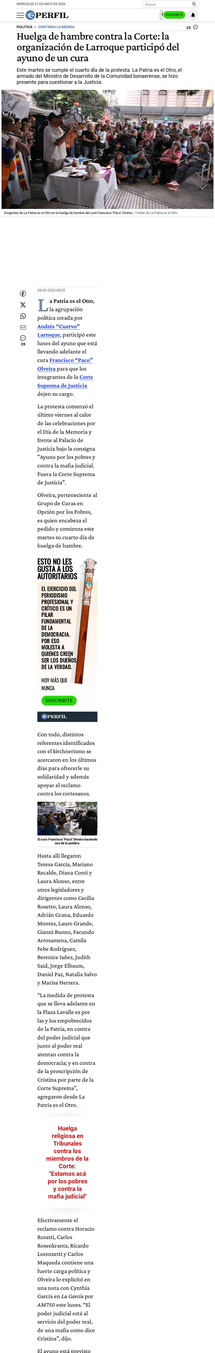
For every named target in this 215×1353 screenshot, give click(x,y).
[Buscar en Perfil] (194, 4)
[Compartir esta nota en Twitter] (23, 307)
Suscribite (172, 15)
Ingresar (148, 15)
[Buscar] (169, 4)
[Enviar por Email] (23, 337)
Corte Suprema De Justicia (154, 1257)
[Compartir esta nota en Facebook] (23, 292)
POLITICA (24, 27)
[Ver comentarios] (192, 28)
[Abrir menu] (20, 15)
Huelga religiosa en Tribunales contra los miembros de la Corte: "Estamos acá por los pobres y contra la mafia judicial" (118, 735)
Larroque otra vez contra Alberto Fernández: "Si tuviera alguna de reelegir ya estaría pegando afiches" (118, 886)
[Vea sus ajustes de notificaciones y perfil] (193, 15)
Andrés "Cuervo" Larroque (105, 1257)
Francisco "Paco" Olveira (59, 1257)
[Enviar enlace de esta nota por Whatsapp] (23, 322)
